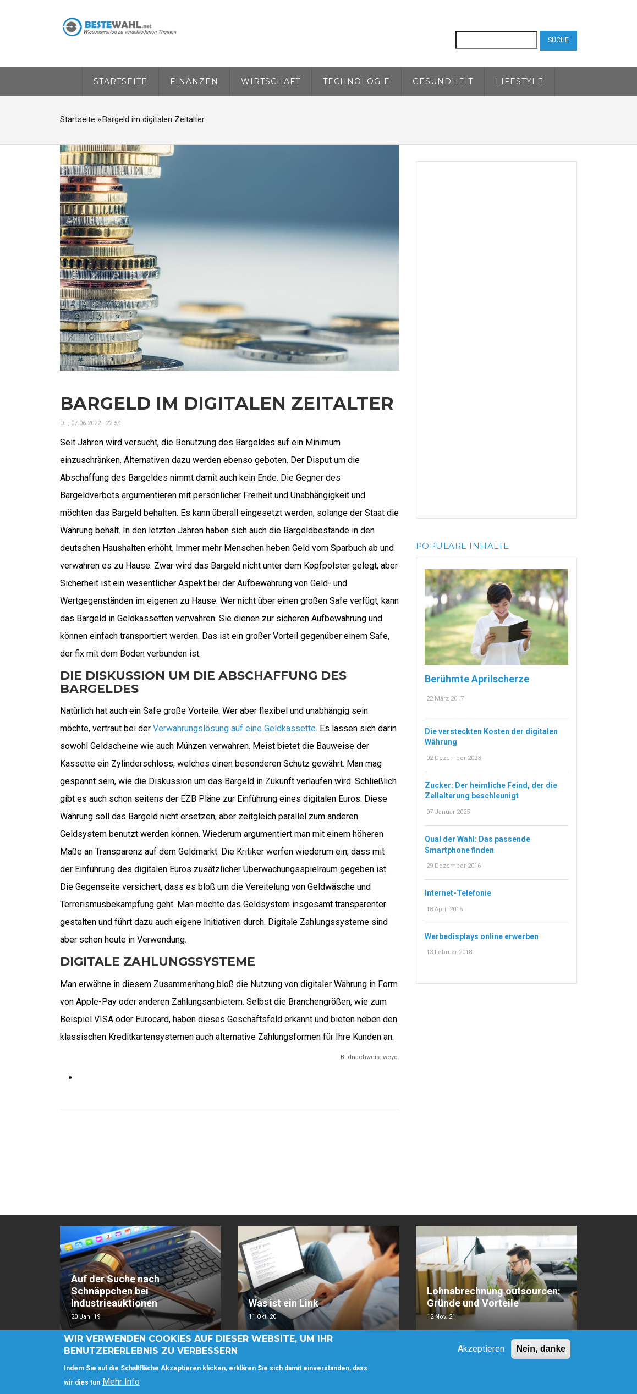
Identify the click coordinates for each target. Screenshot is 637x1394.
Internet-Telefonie (458, 893)
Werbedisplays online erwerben (482, 936)
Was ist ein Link (283, 1303)
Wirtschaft (270, 81)
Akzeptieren (481, 1349)
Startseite (120, 81)
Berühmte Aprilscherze (477, 679)
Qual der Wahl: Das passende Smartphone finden (477, 845)
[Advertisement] (496, 338)
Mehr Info (121, 1383)
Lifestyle (519, 81)
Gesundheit (443, 81)
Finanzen (194, 81)
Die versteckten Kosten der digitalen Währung (491, 737)
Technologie (356, 81)
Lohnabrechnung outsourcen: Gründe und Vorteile (494, 1297)
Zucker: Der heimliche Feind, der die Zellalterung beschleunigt (491, 791)
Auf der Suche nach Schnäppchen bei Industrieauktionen (115, 1291)
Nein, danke (540, 1349)
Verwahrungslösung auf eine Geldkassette (234, 728)
